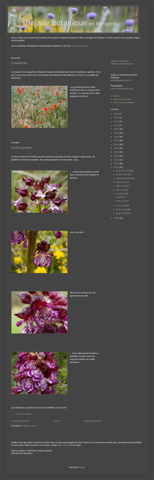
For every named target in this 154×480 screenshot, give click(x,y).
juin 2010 (120, 190)
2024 (116, 114)
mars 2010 (121, 205)
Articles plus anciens (93, 421)
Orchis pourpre (21, 147)
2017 (116, 140)
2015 (116, 148)
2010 (116, 167)
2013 (116, 156)
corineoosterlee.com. (80, 46)
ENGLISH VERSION (120, 61)
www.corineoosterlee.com (122, 89)
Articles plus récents (20, 421)
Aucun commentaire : (24, 414)
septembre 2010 (123, 178)
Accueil (56, 421)
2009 (116, 218)
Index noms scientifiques (124, 102)
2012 (116, 160)
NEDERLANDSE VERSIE (122, 64)
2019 (116, 133)
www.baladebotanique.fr (121, 80)
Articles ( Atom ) (30, 426)
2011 (116, 163)
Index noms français (122, 99)
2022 (116, 121)
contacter (65, 445)
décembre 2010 (123, 171)
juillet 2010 (121, 186)
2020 (116, 129)
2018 (116, 137)
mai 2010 (120, 194)
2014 (116, 152)
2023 (116, 117)
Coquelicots (19, 63)
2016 (116, 144)
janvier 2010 (121, 213)
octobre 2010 (122, 174)
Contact (116, 96)
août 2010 (120, 182)
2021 (116, 125)
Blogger (81, 467)
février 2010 (121, 209)
